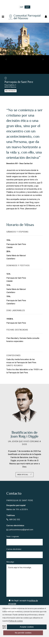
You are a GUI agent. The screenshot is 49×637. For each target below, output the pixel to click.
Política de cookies (16, 621)
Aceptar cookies (27, 627)
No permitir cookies (23, 633)
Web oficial (24, 474)
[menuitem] (22, 7)
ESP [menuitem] (27, 7)
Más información (10, 91)
